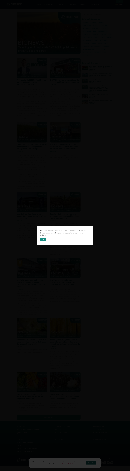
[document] (65, 235)
